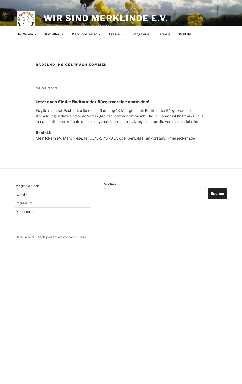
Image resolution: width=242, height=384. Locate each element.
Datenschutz (24, 212)
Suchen (110, 184)
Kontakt (185, 34)
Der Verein (27, 34)
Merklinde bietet (86, 34)
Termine (164, 34)
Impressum (23, 203)
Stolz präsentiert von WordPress (62, 237)
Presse (116, 34)
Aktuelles (54, 34)
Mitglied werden (27, 186)
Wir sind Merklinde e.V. (106, 18)
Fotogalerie (140, 34)
